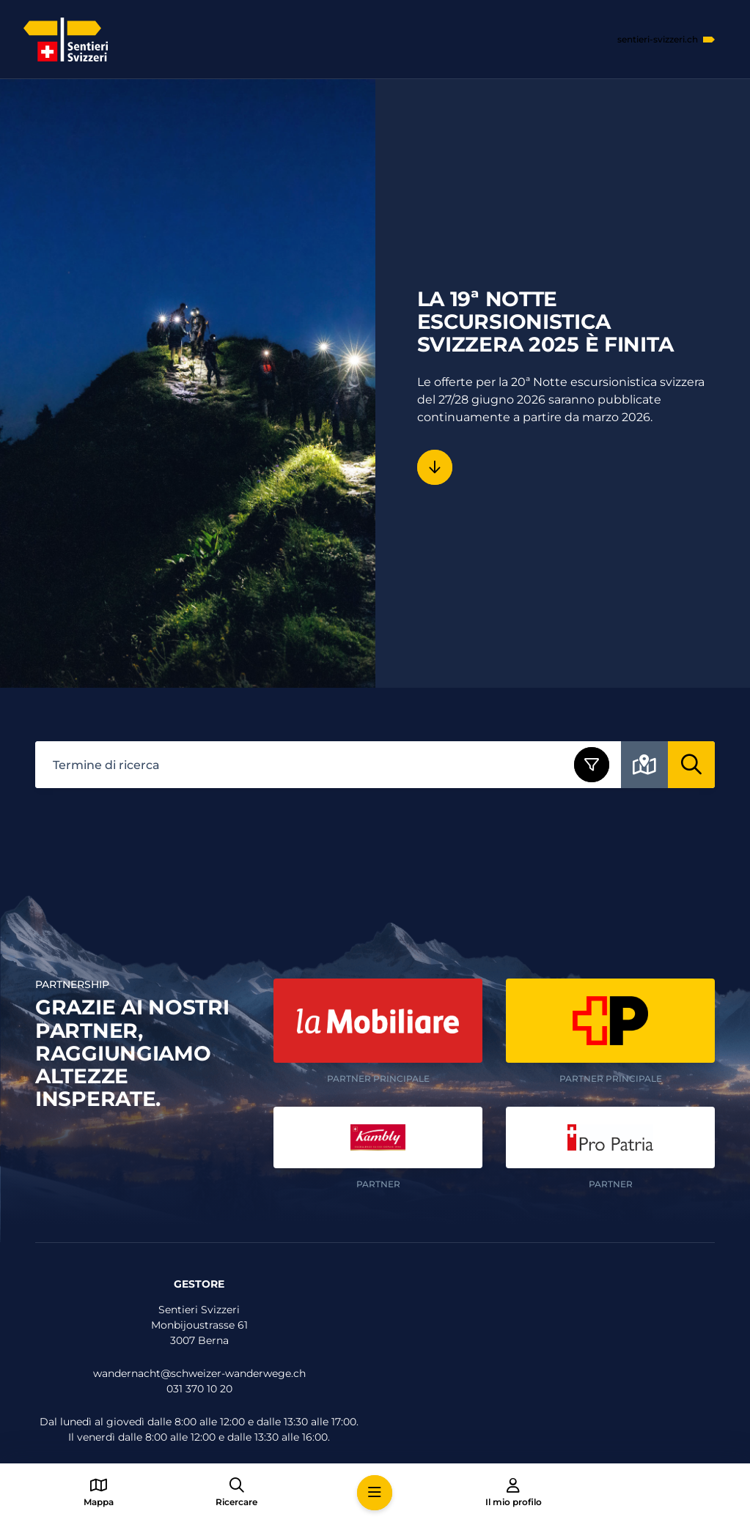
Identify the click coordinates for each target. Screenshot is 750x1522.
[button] (374, 1492)
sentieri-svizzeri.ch (657, 39)
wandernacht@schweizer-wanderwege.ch (199, 1373)
